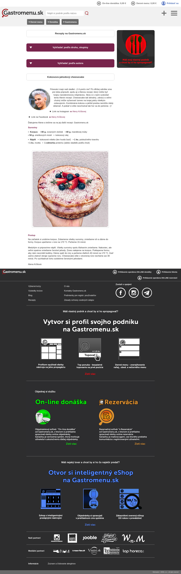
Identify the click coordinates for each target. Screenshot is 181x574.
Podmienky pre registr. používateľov (80, 295)
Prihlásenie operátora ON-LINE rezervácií (160, 278)
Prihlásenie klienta (169, 272)
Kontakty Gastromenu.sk (75, 291)
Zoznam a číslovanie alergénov (62, 564)
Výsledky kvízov (35, 291)
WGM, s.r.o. (164, 572)
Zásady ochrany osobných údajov (79, 300)
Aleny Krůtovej (79, 111)
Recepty (32, 300)
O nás (67, 286)
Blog (30, 295)
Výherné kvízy (34, 286)
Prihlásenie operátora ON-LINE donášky (134, 272)
